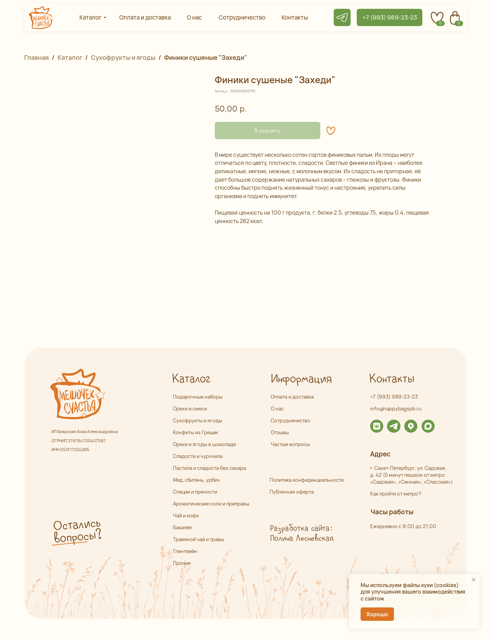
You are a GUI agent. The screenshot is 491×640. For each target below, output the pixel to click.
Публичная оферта (292, 491)
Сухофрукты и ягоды (123, 57)
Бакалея (182, 527)
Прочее (182, 563)
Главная (36, 57)
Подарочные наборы (197, 396)
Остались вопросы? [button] (77, 531)
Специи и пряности (195, 491)
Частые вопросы (290, 444)
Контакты (391, 379)
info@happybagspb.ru (396, 408)
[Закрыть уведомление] (474, 580)
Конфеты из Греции (195, 432)
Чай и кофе (186, 515)
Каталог (70, 57)
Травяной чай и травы (198, 539)
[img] (376, 426)
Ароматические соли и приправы (211, 503)
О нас (277, 408)
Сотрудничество (290, 420)
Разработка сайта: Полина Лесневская (301, 534)
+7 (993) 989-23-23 (394, 396)
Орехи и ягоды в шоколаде (204, 444)
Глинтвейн (185, 551)
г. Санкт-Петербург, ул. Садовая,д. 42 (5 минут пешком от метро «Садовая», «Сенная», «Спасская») (411, 474)
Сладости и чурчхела (197, 456)
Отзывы (280, 432)
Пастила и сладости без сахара (209, 467)
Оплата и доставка (292, 396)
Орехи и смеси (190, 408)
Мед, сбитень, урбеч (196, 479)
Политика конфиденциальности (307, 479)
